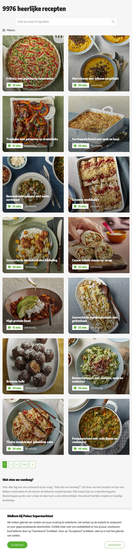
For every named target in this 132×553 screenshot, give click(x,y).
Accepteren (17, 544)
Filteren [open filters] (9, 30)
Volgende (32, 464)
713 (24, 464)
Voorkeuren (114, 544)
